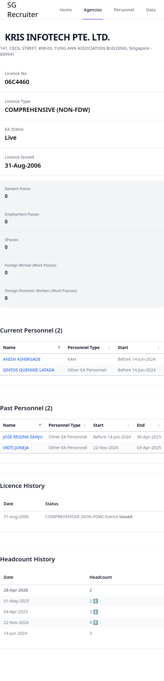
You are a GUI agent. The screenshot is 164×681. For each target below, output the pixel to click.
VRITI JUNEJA (16, 447)
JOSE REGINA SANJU (23, 437)
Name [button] (9, 347)
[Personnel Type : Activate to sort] (90, 347)
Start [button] (123, 347)
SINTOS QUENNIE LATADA (29, 370)
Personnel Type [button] (83, 347)
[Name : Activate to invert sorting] (32, 347)
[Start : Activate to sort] (139, 347)
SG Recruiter (22, 9)
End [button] (141, 425)
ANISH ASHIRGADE (22, 359)
